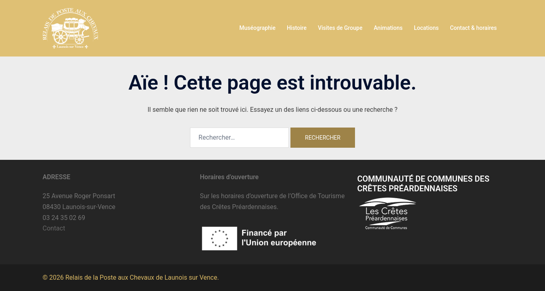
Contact (54, 228)
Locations (426, 28)
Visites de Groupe (340, 28)
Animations (388, 28)
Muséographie (257, 28)
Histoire (297, 28)
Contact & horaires (473, 28)
